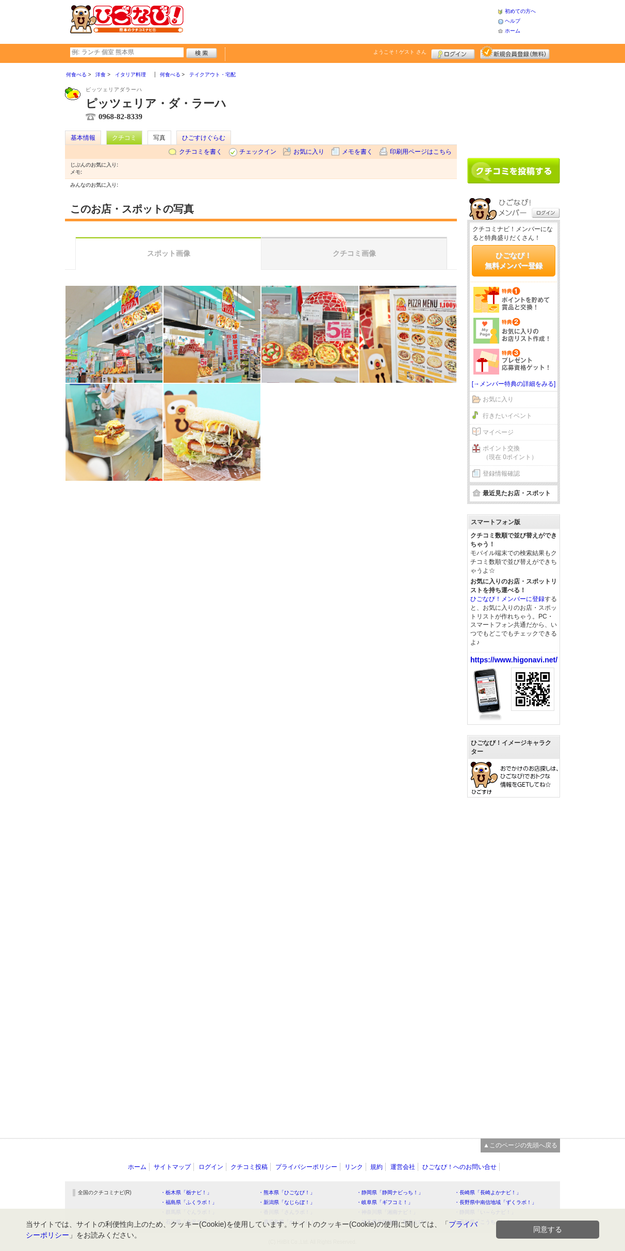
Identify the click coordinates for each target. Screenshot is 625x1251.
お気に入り (308, 151)
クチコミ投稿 (249, 1167)
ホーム (512, 31)
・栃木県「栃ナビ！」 (186, 1192)
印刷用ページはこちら (421, 151)
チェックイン (257, 151)
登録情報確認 (501, 473)
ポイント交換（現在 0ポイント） (510, 453)
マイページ (498, 432)
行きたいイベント (507, 415)
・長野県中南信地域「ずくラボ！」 (495, 1202)
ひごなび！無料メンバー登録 (513, 260)
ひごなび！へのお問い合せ (459, 1167)
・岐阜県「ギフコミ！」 (384, 1202)
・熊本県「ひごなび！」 (286, 1192)
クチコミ (124, 137)
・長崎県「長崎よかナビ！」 (487, 1192)
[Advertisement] (340, 20)
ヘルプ (512, 21)
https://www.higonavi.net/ (513, 660)
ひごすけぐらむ (203, 137)
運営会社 (402, 1167)
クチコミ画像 (354, 253)
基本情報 (83, 137)
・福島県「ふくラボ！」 (188, 1202)
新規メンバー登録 (515, 52)
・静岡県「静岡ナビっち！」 (389, 1192)
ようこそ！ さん (399, 52)
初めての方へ (520, 11)
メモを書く (357, 151)
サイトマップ (172, 1167)
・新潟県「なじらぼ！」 (286, 1202)
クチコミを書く (200, 151)
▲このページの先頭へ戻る (520, 1145)
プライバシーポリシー (306, 1167)
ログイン (453, 52)
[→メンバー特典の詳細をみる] (514, 383)
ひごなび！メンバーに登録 (507, 599)
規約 (376, 1167)
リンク (353, 1167)
